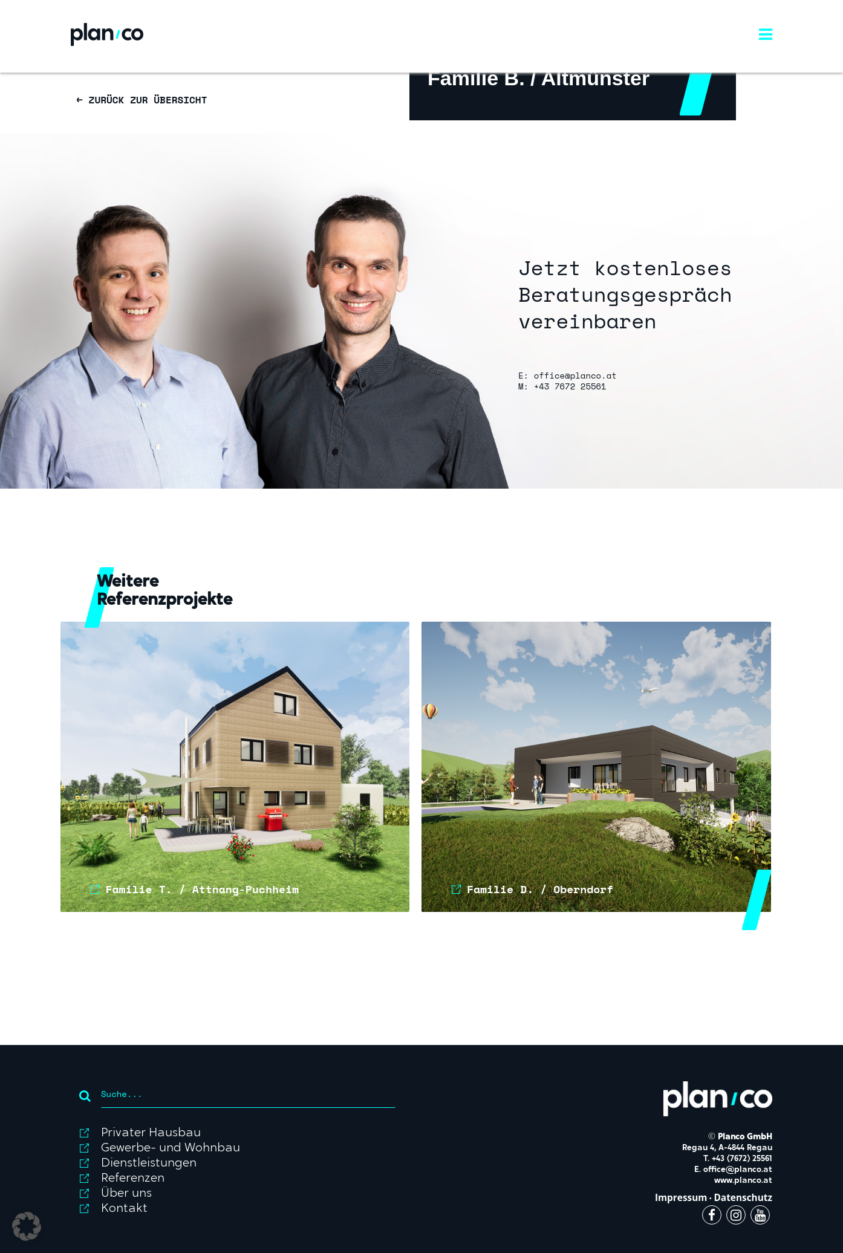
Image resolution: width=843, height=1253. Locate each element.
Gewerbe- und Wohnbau (170, 1148)
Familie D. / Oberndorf (540, 889)
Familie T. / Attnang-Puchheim (202, 889)
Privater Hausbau (151, 1133)
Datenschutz (743, 1197)
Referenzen (132, 1179)
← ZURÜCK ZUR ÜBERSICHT (142, 100)
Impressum (681, 1197)
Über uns (126, 1194)
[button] (26, 1226)
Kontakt (124, 1209)
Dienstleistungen (149, 1163)
